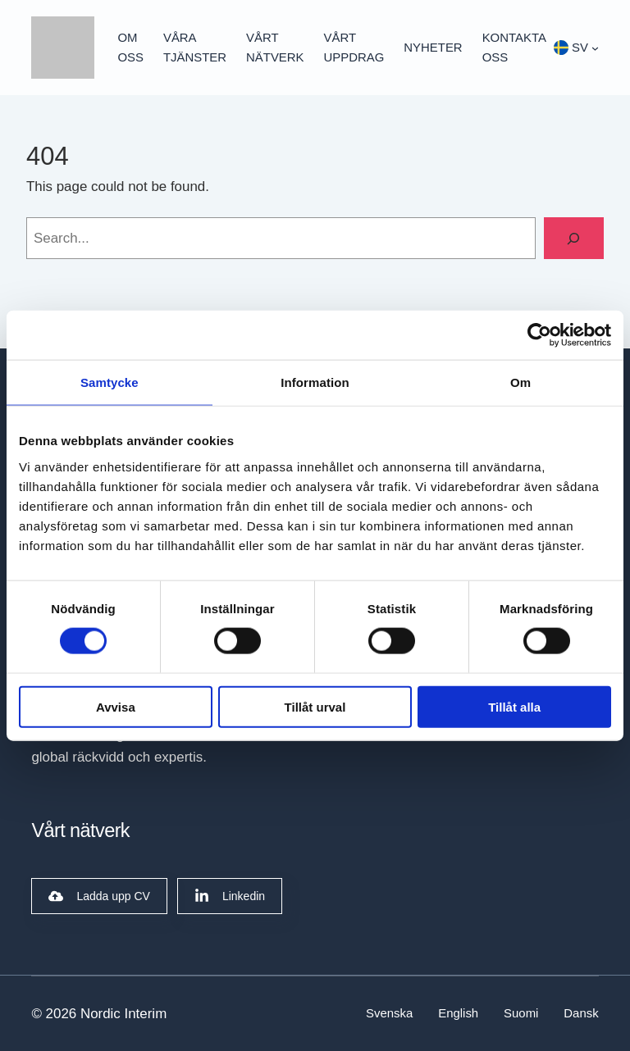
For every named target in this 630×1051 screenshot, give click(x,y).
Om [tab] (520, 382)
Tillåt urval (315, 706)
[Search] (574, 238)
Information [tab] (315, 382)
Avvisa (115, 706)
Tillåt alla (514, 706)
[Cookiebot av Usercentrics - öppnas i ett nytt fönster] (539, 335)
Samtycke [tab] (109, 382)
